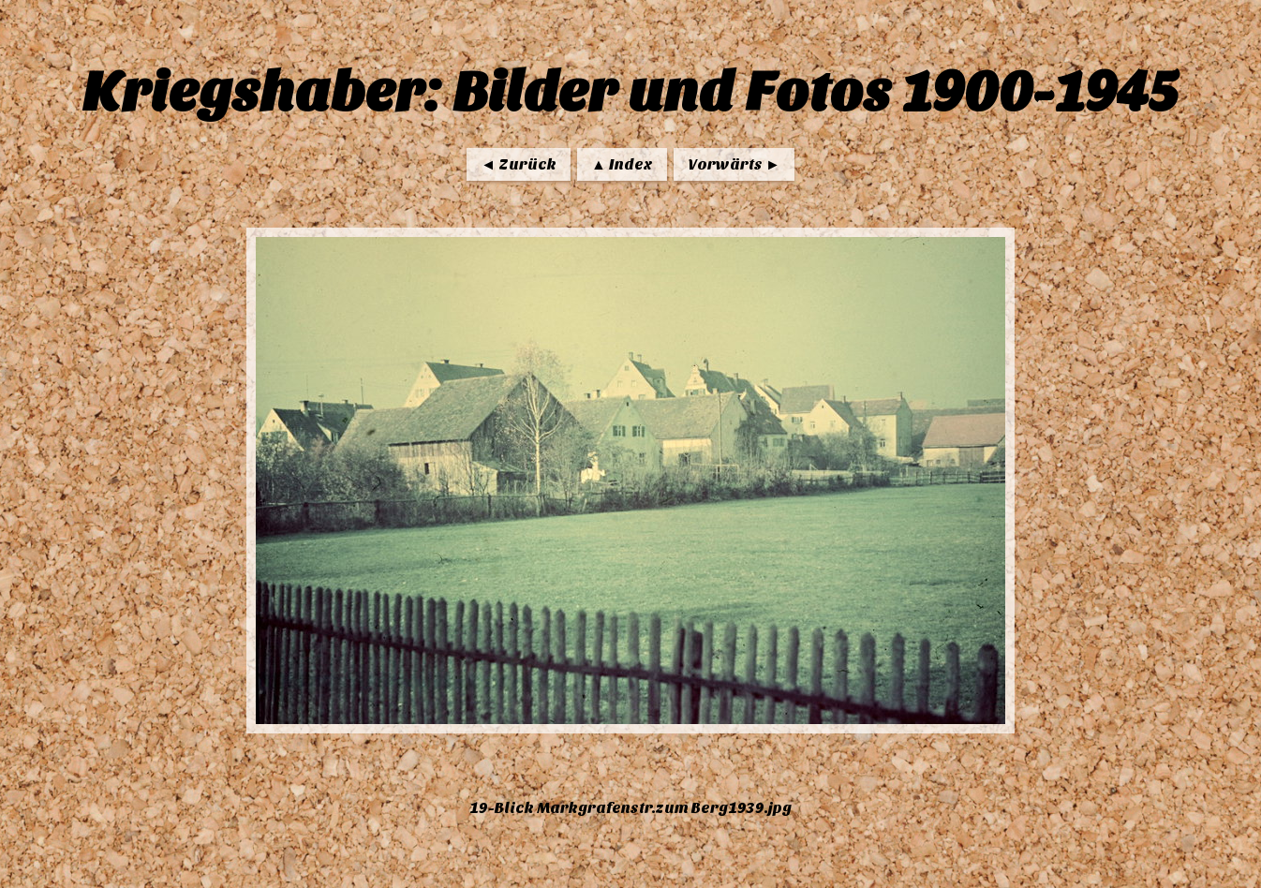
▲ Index (622, 164)
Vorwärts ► (734, 164)
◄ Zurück (518, 164)
